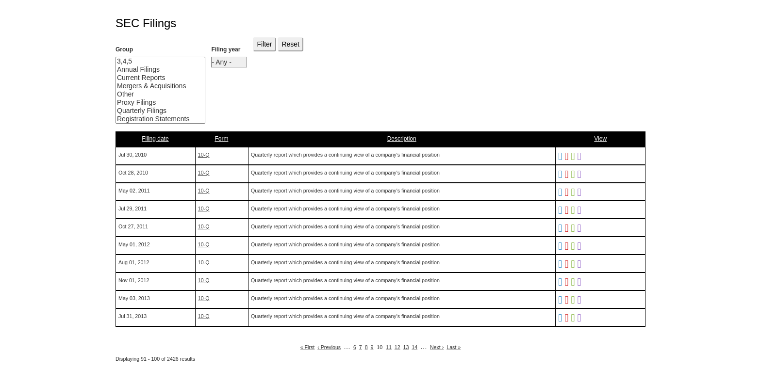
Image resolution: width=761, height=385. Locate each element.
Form (221, 138)
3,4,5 (153, 61)
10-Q (204, 155)
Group (124, 49)
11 (389, 347)
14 (414, 347)
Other (153, 94)
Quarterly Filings (153, 111)
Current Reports (153, 78)
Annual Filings (153, 69)
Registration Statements (153, 119)
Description (401, 138)
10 (379, 347)
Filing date (155, 138)
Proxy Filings (153, 102)
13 (406, 347)
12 (397, 347)
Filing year (225, 49)
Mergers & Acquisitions (153, 86)
